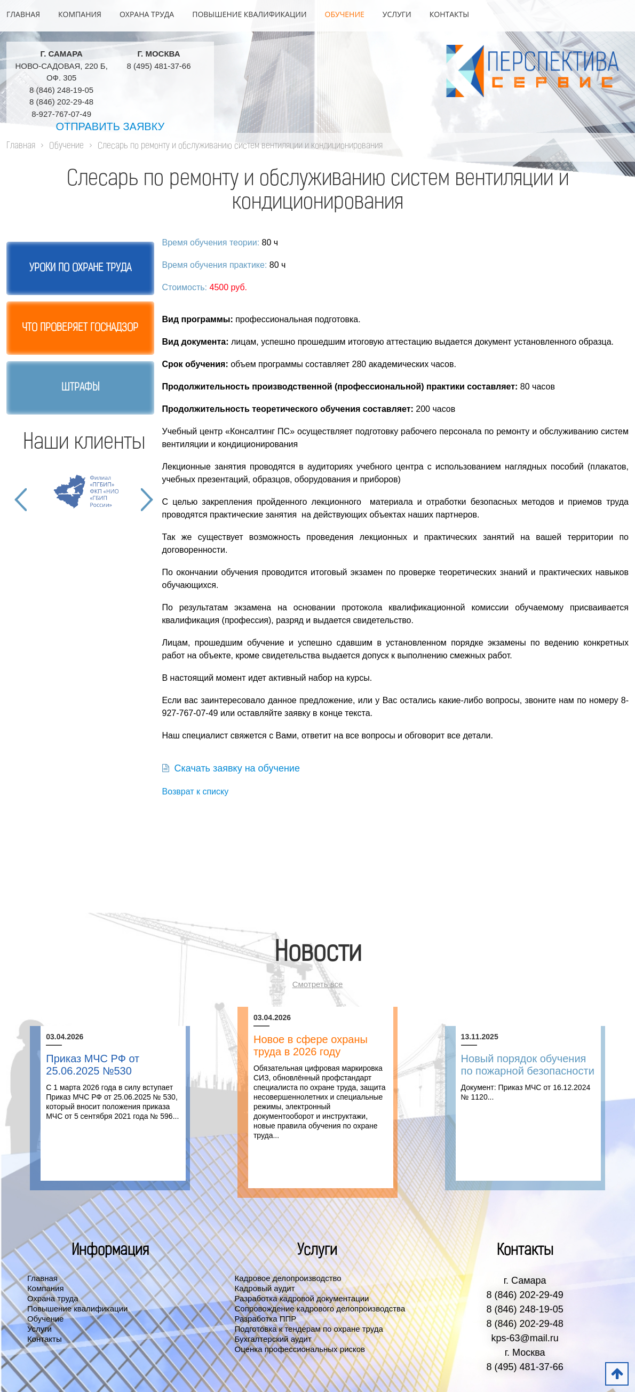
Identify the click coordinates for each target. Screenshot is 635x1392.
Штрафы (80, 388)
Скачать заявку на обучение (231, 768)
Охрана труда (147, 14)
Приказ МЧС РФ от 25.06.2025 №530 (92, 1065)
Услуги (397, 14)
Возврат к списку (195, 791)
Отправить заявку (109, 126)
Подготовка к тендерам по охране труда (309, 1328)
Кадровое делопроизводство (288, 1278)
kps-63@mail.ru (524, 1338)
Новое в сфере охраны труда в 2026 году (310, 1045)
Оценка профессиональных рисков (300, 1349)
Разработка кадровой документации (302, 1298)
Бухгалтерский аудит (273, 1338)
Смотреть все (317, 984)
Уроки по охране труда (80, 268)
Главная (23, 14)
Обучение (344, 14)
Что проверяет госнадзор (80, 328)
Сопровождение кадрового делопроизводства (320, 1308)
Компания (79, 14)
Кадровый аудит (265, 1288)
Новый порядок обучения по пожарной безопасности (527, 1065)
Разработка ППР (266, 1318)
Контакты (449, 14)
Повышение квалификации (249, 14)
